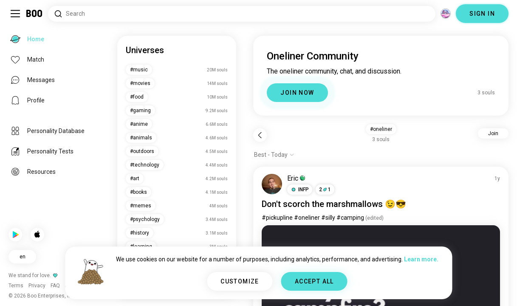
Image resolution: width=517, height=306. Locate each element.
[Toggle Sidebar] (15, 14)
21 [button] (325, 190)
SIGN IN (482, 13)
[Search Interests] (241, 14)
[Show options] (274, 155)
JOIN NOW (297, 92)
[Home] (34, 13)
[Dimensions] (446, 13)
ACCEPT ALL (314, 281)
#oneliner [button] (381, 129)
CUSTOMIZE (239, 281)
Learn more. (421, 259)
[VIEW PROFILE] (272, 184)
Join (493, 133)
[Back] (260, 135)
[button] (299, 189)
